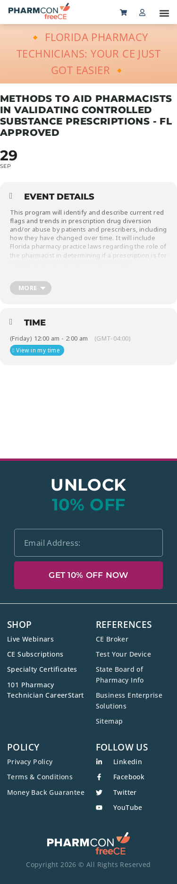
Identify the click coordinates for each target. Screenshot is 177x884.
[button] (164, 13)
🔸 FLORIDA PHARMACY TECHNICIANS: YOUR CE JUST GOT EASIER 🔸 (88, 53)
